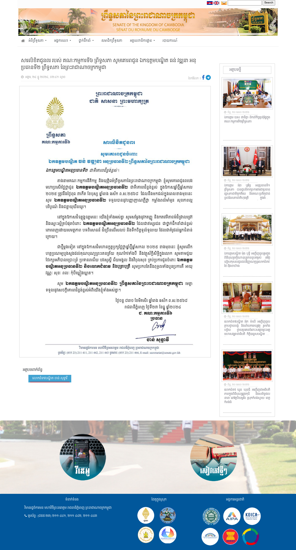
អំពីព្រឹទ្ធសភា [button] (36, 41)
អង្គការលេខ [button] (61, 41)
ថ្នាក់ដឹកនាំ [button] (85, 41)
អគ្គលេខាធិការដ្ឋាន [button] (141, 41)
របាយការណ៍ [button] (170, 41)
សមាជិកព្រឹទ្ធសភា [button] (111, 41)
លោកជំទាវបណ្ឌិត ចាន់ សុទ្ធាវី (49, 378)
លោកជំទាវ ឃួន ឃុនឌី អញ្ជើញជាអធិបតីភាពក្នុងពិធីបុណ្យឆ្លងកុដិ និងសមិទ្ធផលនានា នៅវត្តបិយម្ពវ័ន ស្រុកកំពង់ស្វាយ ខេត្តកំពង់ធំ (247, 396)
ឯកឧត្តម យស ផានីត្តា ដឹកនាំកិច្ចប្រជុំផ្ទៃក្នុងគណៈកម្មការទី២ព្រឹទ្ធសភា (247, 120)
